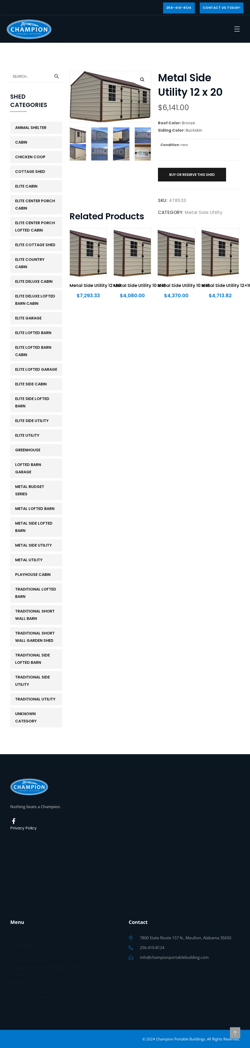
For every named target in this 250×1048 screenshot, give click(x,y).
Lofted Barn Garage (28, 468)
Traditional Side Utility (32, 680)
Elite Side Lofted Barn (32, 402)
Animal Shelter (30, 127)
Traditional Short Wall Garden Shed (35, 636)
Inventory (19, 982)
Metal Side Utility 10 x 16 (140, 285)
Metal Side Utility (203, 212)
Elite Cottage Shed (35, 245)
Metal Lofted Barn (34, 508)
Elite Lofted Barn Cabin (33, 351)
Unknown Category (26, 717)
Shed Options (22, 945)
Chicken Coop (30, 157)
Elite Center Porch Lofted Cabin (35, 226)
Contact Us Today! (221, 7)
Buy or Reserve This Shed (192, 174)
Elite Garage (28, 318)
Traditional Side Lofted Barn (32, 658)
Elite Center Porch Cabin (35, 204)
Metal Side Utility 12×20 (95, 285)
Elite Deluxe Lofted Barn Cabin (35, 299)
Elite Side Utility (32, 420)
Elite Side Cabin (31, 384)
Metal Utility (28, 560)
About (15, 938)
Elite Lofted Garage (36, 369)
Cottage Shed (30, 171)
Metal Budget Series (29, 490)
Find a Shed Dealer (27, 960)
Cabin (21, 142)
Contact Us (20, 989)
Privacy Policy (23, 828)
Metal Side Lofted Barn (33, 526)
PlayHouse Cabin (33, 574)
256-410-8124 (179, 7)
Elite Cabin (26, 186)
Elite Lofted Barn (33, 333)
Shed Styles (20, 952)
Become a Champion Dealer (36, 996)
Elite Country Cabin (29, 263)
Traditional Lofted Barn (35, 592)
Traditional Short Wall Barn (35, 614)
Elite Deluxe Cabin (33, 281)
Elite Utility (27, 435)
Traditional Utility (35, 699)
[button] (142, 80)
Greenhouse (27, 450)
